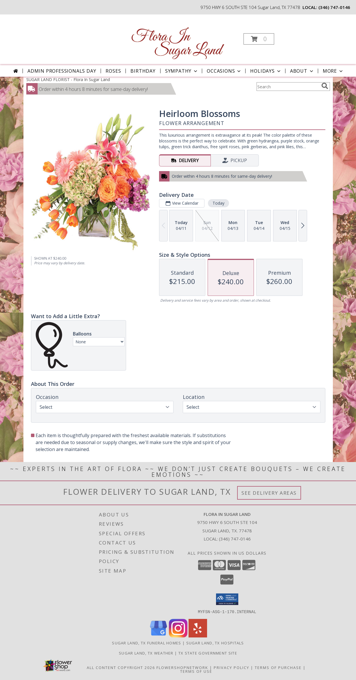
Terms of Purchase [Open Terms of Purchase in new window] (278, 667)
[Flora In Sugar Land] (177, 37)
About (302, 71)
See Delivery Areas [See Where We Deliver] (269, 493)
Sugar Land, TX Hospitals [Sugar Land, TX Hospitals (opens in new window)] (215, 642)
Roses (113, 71)
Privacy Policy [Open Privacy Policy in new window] (231, 667)
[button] (259, 39)
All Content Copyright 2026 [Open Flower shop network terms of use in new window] (121, 667)
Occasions (224, 71)
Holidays (265, 71)
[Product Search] (288, 87)
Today (218, 203)
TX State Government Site (207, 652)
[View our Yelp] (198, 635)
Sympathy (181, 71)
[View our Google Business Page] (158, 635)
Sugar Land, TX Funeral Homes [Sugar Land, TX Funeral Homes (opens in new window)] (146, 642)
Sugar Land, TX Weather (146, 652)
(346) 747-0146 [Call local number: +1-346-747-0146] (334, 7)
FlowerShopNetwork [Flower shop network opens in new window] (182, 667)
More (333, 71)
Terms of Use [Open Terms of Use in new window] (196, 671)
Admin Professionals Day (61, 71)
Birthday (142, 71)
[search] (325, 86)
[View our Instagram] (178, 635)
